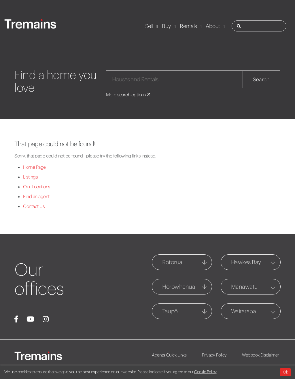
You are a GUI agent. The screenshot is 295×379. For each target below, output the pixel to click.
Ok (285, 372)
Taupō (170, 311)
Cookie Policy (205, 371)
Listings (30, 177)
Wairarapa (243, 311)
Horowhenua (178, 286)
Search (261, 79)
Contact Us (33, 206)
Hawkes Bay (246, 262)
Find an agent (36, 196)
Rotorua (172, 262)
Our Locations (36, 187)
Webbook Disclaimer (260, 355)
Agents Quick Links (169, 355)
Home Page (34, 167)
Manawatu (244, 286)
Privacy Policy (214, 355)
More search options (128, 94)
